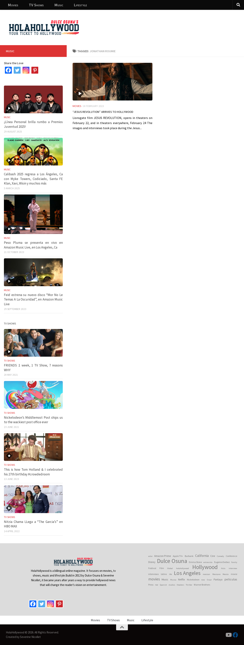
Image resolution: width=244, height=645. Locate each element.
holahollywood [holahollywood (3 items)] (182, 568)
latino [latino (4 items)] (164, 574)
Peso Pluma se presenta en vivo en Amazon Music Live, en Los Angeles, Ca (33, 244)
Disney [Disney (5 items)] (151, 562)
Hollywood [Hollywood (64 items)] (205, 567)
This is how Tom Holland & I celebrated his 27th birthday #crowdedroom (33, 471)
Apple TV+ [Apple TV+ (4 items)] (178, 556)
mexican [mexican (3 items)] (206, 574)
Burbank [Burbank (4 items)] (189, 556)
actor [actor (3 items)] (150, 556)
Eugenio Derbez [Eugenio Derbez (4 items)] (222, 562)
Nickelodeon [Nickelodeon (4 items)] (193, 579)
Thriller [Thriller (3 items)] (189, 585)
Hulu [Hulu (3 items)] (223, 568)
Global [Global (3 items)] (170, 568)
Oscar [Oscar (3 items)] (209, 579)
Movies (13, 4)
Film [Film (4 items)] (161, 568)
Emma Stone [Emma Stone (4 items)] (195, 562)
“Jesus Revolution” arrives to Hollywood (103, 111)
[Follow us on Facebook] (235, 635)
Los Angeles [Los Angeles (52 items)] (187, 573)
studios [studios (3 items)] (171, 585)
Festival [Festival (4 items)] (152, 568)
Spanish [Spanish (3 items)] (163, 585)
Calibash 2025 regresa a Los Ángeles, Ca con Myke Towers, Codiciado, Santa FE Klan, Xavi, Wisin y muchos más (33, 178)
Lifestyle (80, 4)
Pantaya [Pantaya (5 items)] (218, 579)
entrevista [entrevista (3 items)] (207, 562)
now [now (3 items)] (203, 579)
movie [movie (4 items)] (234, 574)
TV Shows (36, 4)
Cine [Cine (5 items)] (212, 556)
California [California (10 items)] (202, 556)
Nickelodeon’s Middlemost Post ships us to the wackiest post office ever (33, 419)
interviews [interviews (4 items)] (153, 574)
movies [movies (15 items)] (154, 579)
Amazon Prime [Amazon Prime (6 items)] (162, 556)
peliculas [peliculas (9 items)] (230, 579)
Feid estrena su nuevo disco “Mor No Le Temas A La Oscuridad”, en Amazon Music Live (33, 299)
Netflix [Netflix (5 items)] (181, 579)
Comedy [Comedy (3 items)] (220, 556)
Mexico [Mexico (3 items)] (226, 574)
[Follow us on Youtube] (228, 635)
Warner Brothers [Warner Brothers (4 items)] (202, 584)
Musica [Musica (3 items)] (173, 579)
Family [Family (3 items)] (234, 562)
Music (58, 4)
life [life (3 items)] (170, 574)
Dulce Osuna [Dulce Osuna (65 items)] (172, 561)
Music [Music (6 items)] (165, 579)
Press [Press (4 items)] (150, 584)
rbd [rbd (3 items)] (156, 585)
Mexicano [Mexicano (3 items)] (216, 574)
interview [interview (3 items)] (233, 568)
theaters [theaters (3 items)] (180, 585)
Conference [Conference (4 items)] (231, 556)
